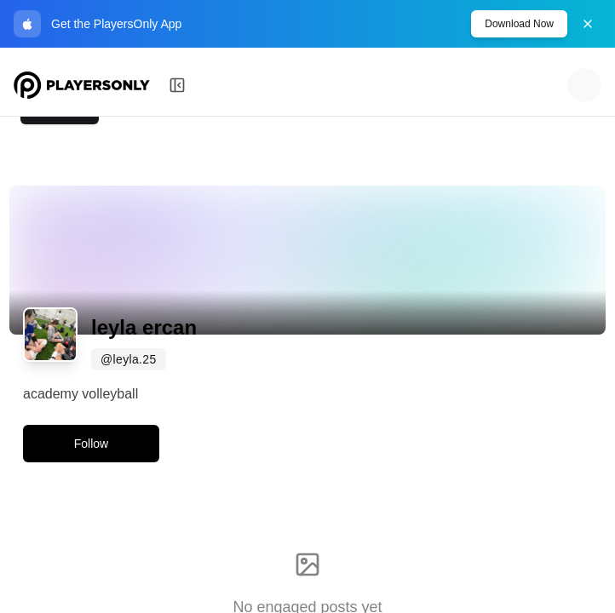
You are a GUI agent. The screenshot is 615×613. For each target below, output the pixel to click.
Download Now (519, 24)
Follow (91, 443)
